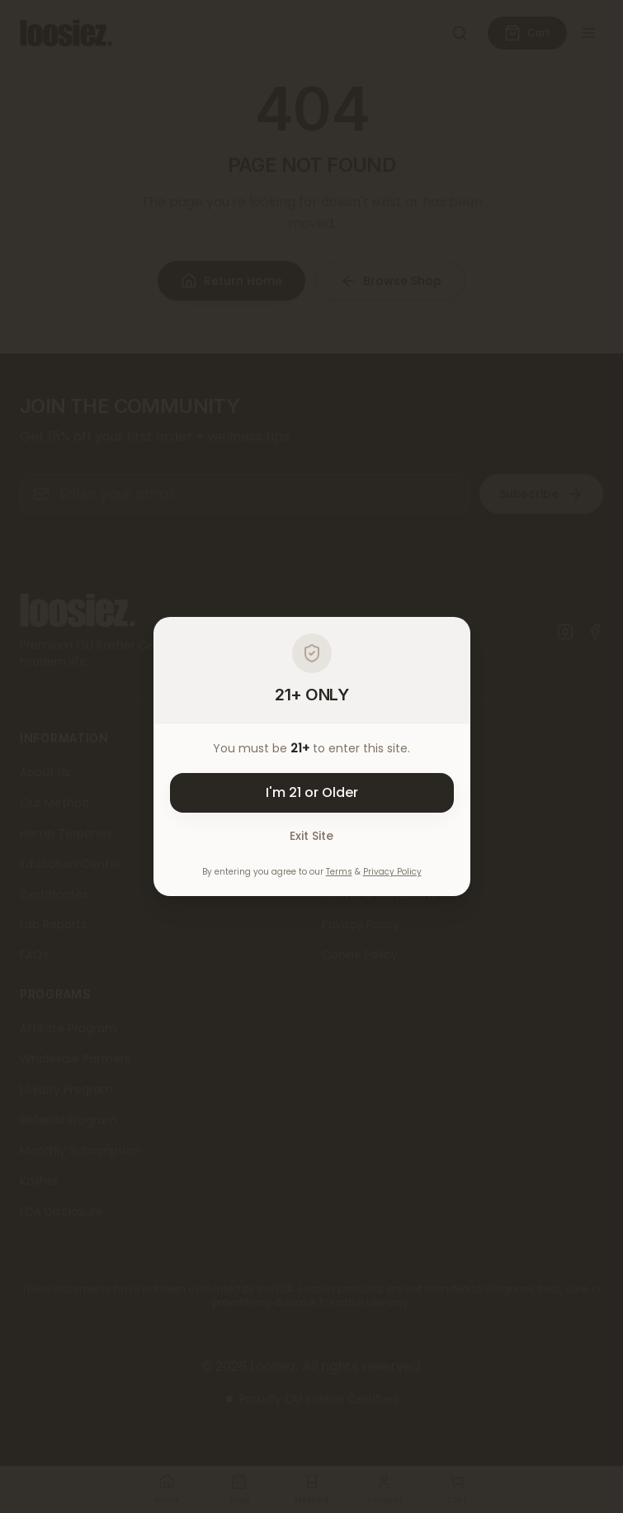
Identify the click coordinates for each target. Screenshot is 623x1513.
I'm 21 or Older (312, 792)
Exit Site (311, 836)
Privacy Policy (392, 872)
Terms (339, 872)
